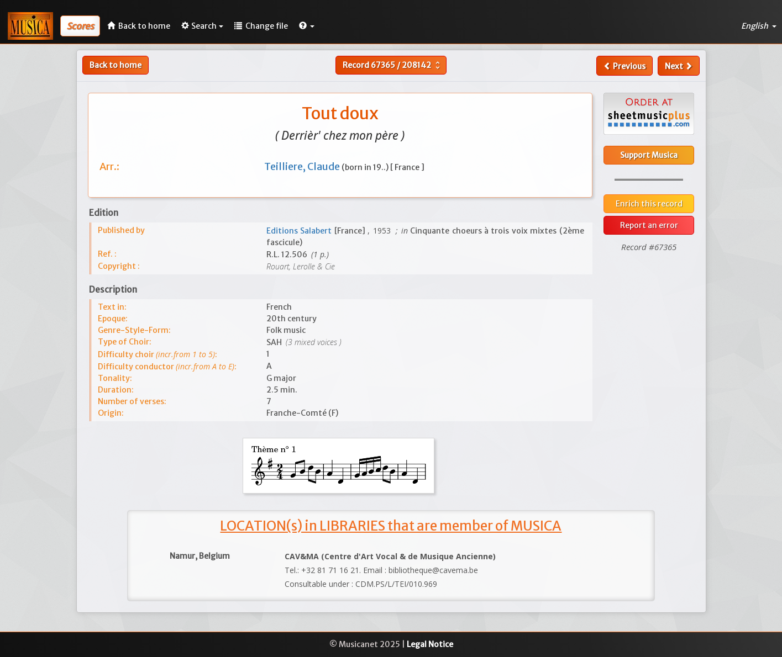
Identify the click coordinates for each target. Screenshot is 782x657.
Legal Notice (430, 644)
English (758, 26)
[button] (306, 26)
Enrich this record (649, 204)
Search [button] (202, 26)
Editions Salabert (300, 231)
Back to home (115, 65)
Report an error (649, 225)
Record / (393, 65)
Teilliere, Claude (303, 166)
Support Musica (649, 155)
